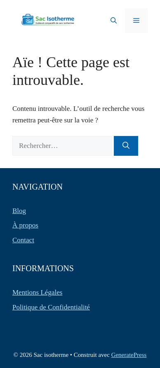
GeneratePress (129, 355)
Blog (19, 211)
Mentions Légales (37, 292)
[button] (113, 20)
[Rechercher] (126, 146)
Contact (23, 240)
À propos (25, 225)
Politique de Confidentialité (51, 307)
